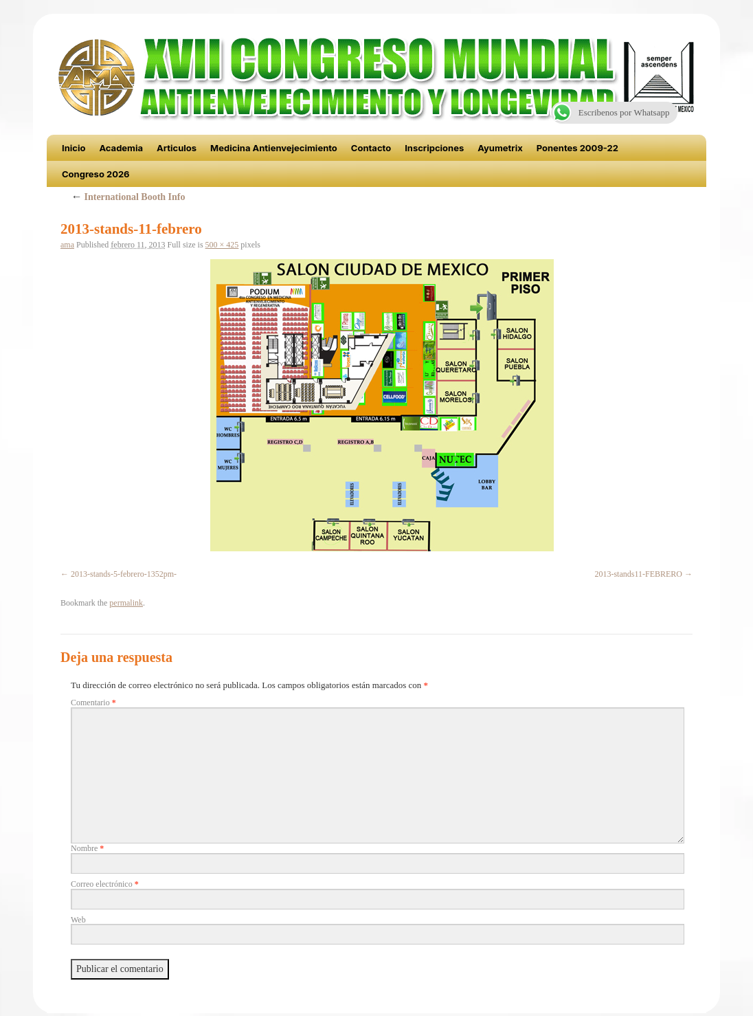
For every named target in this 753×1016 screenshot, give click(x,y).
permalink (126, 603)
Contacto (371, 147)
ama (67, 245)
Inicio (73, 147)
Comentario (93, 702)
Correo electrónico (105, 884)
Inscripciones (434, 147)
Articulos (176, 147)
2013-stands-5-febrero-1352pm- (124, 574)
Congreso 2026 (96, 173)
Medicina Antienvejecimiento (273, 147)
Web (78, 920)
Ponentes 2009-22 (577, 147)
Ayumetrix (500, 147)
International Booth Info (128, 197)
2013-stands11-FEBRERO (638, 574)
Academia (121, 147)
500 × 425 (222, 245)
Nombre (87, 848)
